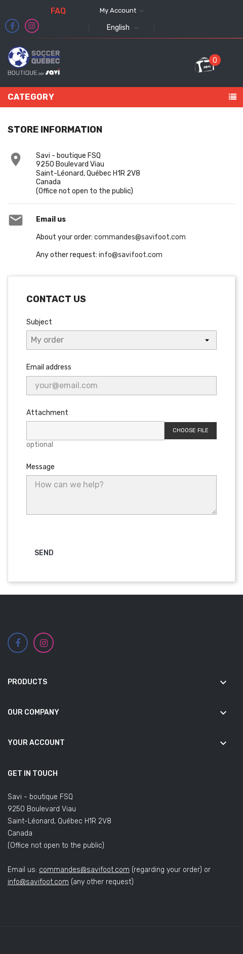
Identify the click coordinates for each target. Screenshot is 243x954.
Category (31, 97)
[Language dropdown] (121, 27)
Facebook (12, 26)
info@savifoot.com (131, 255)
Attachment (47, 412)
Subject (39, 322)
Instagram (31, 25)
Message (40, 467)
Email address (48, 367)
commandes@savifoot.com (140, 237)
